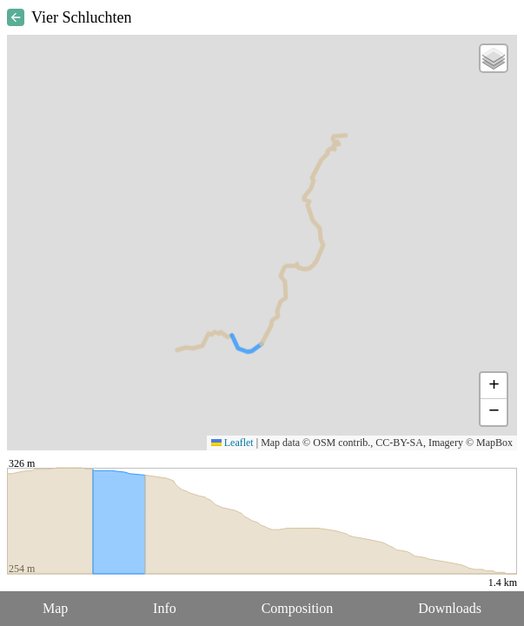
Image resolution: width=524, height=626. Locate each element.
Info (164, 608)
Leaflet (232, 442)
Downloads (449, 608)
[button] (494, 58)
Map (55, 608)
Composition (298, 608)
